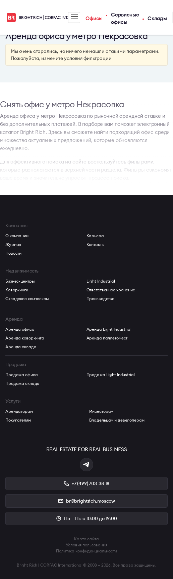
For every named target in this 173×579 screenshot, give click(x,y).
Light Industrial (100, 281)
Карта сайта (86, 538)
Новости (13, 253)
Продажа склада (22, 383)
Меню (74, 16)
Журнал (13, 244)
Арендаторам (19, 411)
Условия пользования (86, 544)
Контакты (95, 244)
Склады (157, 18)
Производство (100, 298)
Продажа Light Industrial (110, 374)
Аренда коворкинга (24, 337)
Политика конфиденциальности (86, 550)
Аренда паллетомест (107, 337)
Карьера (95, 235)
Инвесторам (101, 411)
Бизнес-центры (20, 281)
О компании (16, 235)
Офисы (94, 18)
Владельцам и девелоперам (117, 420)
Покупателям (18, 420)
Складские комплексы (27, 298)
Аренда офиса (20, 329)
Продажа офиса (21, 374)
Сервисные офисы (125, 18)
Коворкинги (16, 289)
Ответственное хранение (110, 289)
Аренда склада (20, 346)
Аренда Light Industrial (108, 329)
